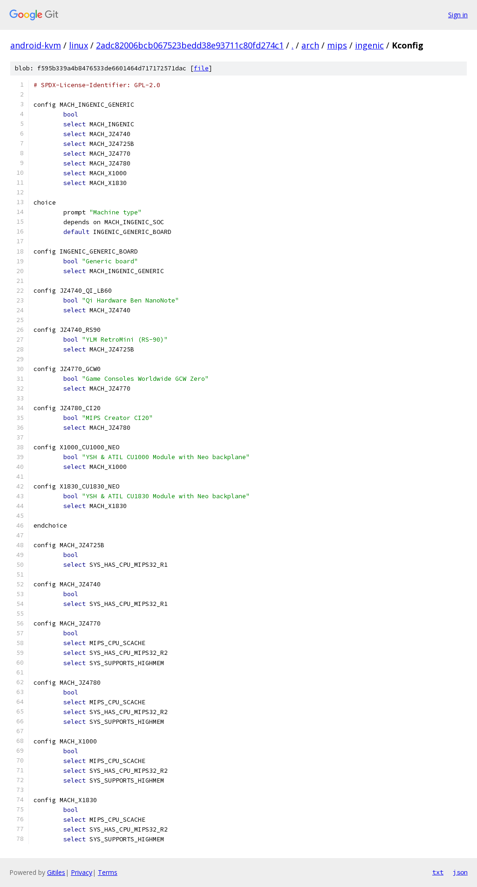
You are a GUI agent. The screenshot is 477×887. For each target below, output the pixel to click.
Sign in (458, 14)
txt (437, 872)
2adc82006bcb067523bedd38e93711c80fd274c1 (190, 45)
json (460, 872)
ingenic (369, 45)
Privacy (81, 872)
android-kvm (35, 45)
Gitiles (56, 872)
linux (78, 45)
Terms (107, 872)
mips (337, 45)
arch (310, 45)
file (201, 68)
